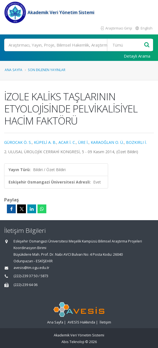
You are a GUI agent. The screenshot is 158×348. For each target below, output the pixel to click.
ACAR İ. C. (67, 142)
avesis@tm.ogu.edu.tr (31, 267)
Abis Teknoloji (72, 341)
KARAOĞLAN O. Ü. (107, 142)
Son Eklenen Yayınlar (46, 70)
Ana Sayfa (13, 70)
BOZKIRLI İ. (136, 142)
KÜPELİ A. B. (45, 142)
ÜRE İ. (83, 142)
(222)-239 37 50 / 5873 (31, 276)
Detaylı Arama (137, 56)
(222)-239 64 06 (26, 284)
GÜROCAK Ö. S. (18, 142)
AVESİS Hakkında (81, 322)
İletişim (105, 322)
